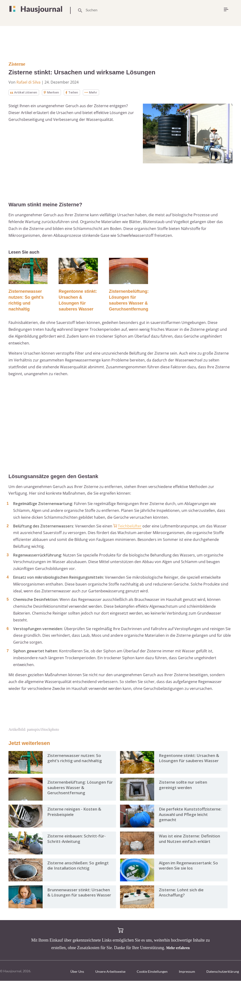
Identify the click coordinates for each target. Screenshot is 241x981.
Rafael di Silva (28, 82)
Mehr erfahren (178, 948)
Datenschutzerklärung (222, 972)
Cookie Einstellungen (152, 972)
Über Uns (77, 972)
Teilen (73, 92)
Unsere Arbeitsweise (110, 972)
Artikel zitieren (24, 92)
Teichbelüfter (129, 526)
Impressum (187, 972)
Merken (53, 92)
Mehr (93, 92)
